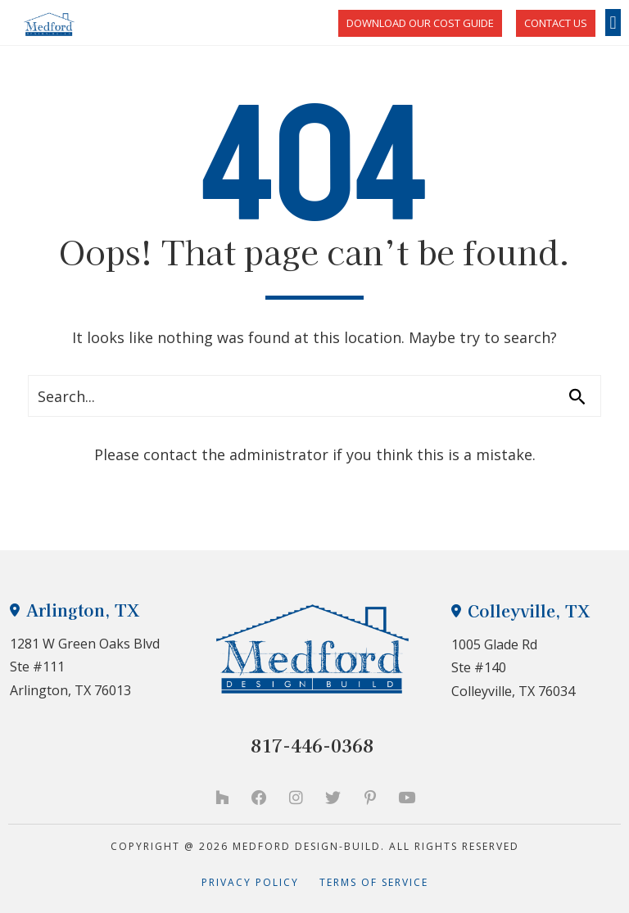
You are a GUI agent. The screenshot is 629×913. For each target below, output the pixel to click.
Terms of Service (373, 882)
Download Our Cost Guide (420, 23)
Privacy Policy (260, 882)
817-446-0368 (312, 744)
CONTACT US (555, 23)
